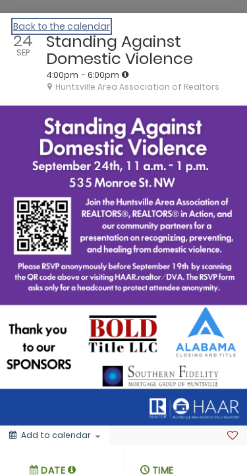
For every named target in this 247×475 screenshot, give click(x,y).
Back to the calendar (61, 26)
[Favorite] (232, 435)
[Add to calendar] (54, 435)
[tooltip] (125, 75)
